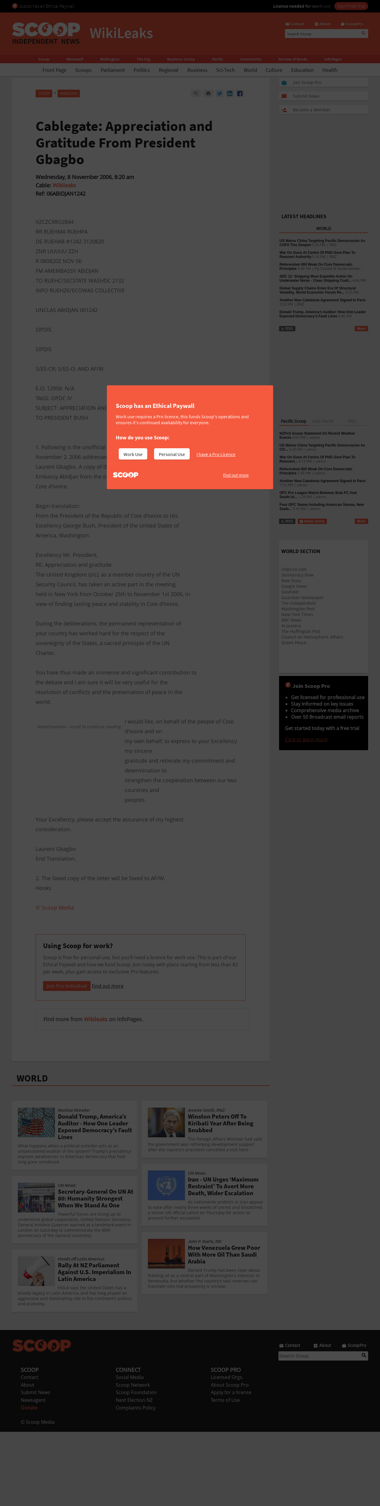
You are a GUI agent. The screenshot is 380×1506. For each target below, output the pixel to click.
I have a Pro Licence (216, 454)
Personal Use (172, 454)
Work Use (133, 454)
